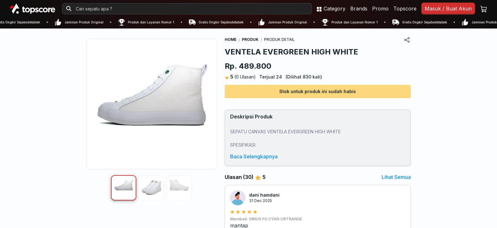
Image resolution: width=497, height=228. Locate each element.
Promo (380, 8)
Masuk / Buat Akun (448, 8)
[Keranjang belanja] (483, 8)
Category (330, 8)
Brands (358, 8)
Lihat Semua (396, 177)
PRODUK (250, 39)
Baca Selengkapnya (254, 156)
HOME (230, 39)
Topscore (404, 8)
